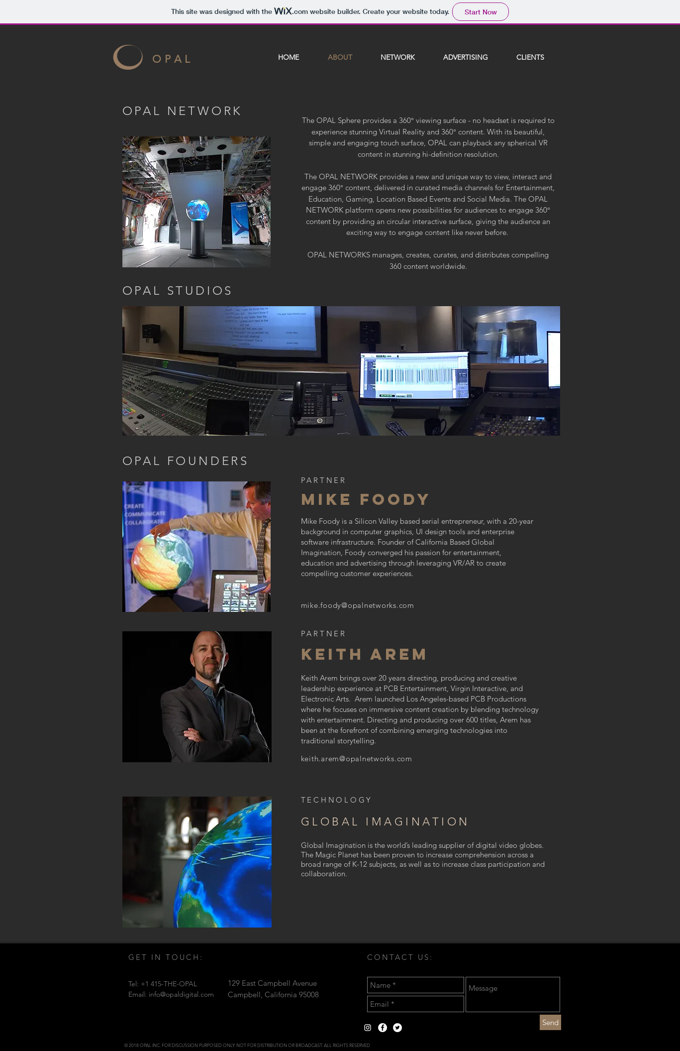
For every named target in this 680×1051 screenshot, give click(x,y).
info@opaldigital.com (181, 994)
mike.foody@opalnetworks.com (357, 605)
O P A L (171, 59)
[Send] (550, 1022)
